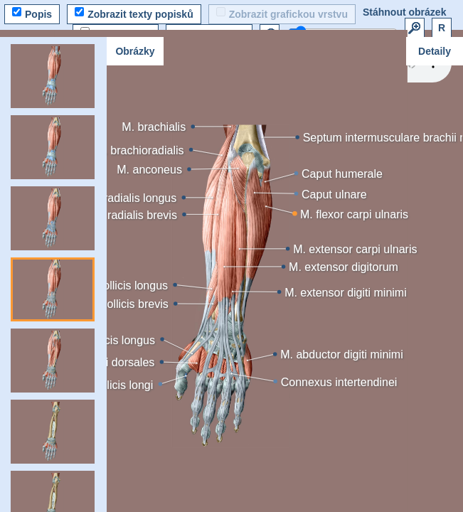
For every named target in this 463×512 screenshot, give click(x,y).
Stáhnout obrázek (404, 12)
